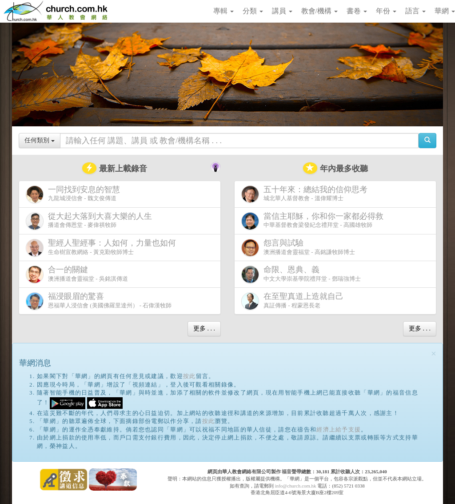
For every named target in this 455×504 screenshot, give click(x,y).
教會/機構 (319, 11)
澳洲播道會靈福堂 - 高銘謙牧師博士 (298, 247)
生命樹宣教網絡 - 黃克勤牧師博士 (103, 247)
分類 (253, 11)
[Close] (433, 354)
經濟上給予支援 (338, 429)
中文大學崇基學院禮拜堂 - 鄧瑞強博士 (301, 274)
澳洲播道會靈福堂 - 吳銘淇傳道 (77, 274)
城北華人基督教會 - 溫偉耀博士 (306, 194)
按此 (189, 376)
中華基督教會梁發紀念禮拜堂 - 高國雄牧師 (314, 221)
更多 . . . (204, 328)
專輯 (223, 11)
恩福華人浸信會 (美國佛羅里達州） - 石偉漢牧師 (99, 301)
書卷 (357, 11)
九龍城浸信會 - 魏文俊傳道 (75, 194)
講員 (282, 11)
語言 (415, 11)
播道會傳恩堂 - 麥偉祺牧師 (91, 221)
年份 (386, 11)
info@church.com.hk (295, 485)
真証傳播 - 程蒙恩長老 (294, 301)
